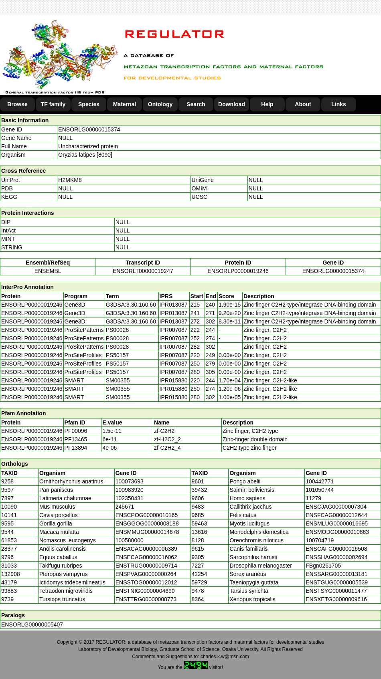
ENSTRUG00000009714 (146, 565)
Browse (17, 104)
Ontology (160, 104)
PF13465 (76, 439)
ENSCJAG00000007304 (336, 506)
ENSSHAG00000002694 (336, 557)
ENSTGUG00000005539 (337, 582)
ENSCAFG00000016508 (336, 549)
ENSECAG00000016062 (146, 557)
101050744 (320, 490)
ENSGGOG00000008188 (147, 523)
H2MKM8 (69, 180)
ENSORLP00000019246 (238, 271)
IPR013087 (174, 304)
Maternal (124, 104)
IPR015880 (174, 380)
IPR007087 (174, 330)
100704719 (320, 540)
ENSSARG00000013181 (336, 574)
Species (88, 104)
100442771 (320, 481)
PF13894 (76, 448)
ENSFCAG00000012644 (336, 515)
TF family (53, 104)
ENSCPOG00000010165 (147, 515)
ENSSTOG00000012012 (146, 582)
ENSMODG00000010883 (337, 532)
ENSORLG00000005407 (32, 624)
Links (338, 104)
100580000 (130, 540)
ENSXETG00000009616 (336, 599)
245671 (125, 506)
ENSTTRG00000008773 (146, 599)
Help (267, 104)
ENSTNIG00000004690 (145, 591)
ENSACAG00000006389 (146, 549)
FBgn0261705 (323, 565)
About (303, 104)
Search (195, 104)
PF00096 (76, 431)
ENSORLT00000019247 (143, 271)
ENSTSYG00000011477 (336, 591)
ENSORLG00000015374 (89, 129)
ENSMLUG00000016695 (337, 523)
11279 (313, 498)
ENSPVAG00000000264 (146, 574)
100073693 (130, 481)
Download (231, 104)
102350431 (130, 498)
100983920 (130, 490)
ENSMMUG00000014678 (147, 532)
